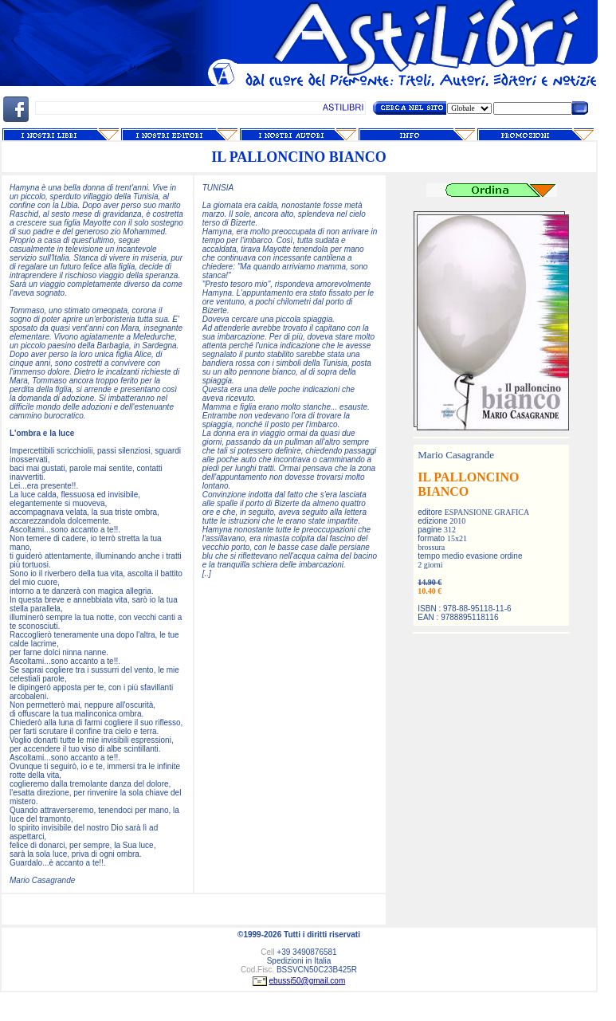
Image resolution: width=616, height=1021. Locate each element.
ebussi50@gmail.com (307, 980)
